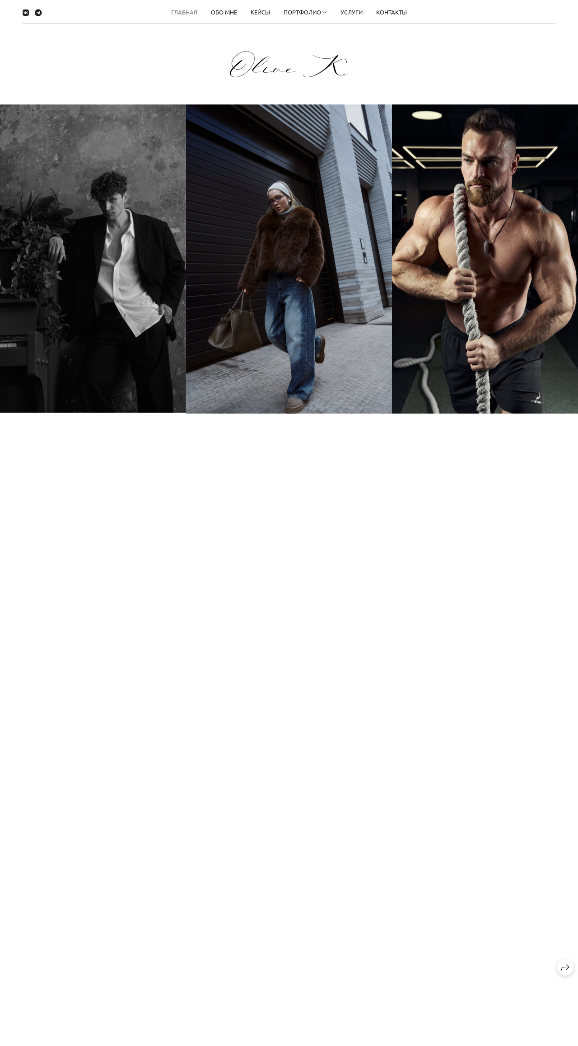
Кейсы (260, 12)
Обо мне (224, 12)
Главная (184, 12)
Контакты (391, 12)
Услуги (351, 12)
